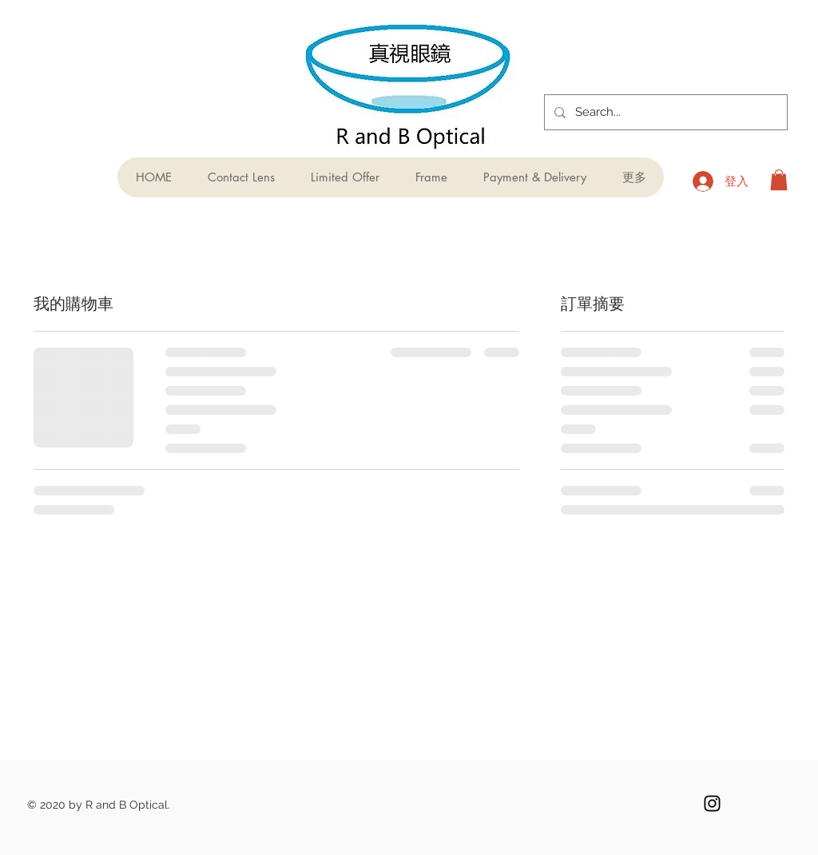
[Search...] (664, 112)
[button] (779, 179)
